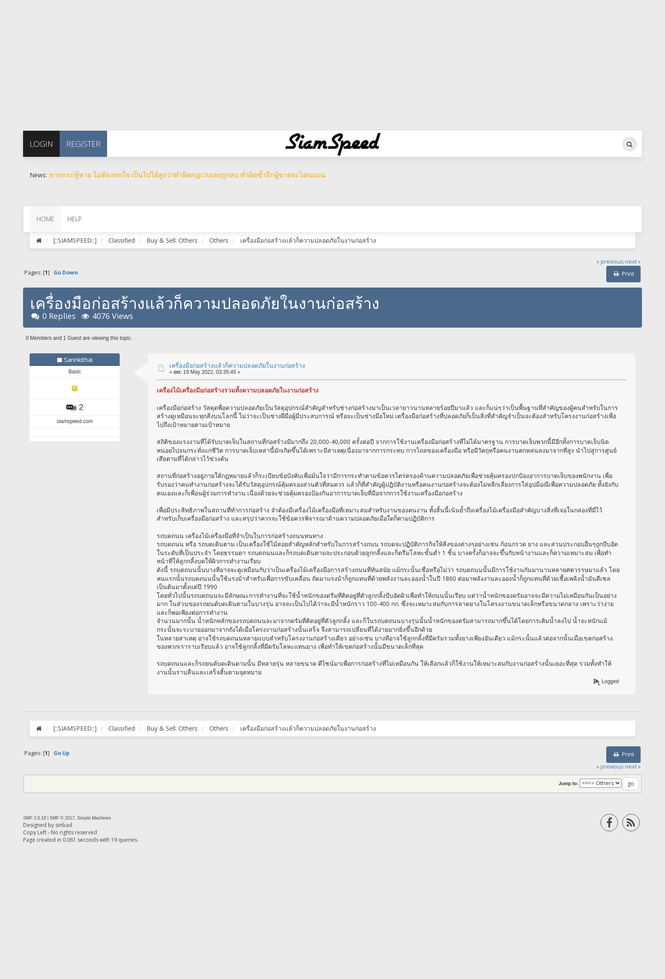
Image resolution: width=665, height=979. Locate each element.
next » (633, 261)
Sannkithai (78, 360)
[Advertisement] (261, 61)
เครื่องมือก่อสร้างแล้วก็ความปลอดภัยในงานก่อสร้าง (237, 365)
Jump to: (568, 783)
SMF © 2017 (62, 818)
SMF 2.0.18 (34, 818)
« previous (610, 261)
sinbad (63, 825)
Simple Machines (94, 818)
